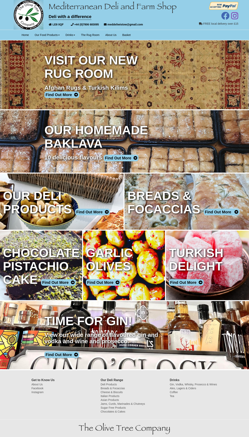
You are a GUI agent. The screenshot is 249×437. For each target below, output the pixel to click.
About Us (111, 34)
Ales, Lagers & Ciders (183, 388)
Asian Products (110, 399)
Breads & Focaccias (113, 388)
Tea (172, 396)
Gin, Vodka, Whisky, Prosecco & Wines (193, 384)
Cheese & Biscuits (112, 392)
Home (27, 34)
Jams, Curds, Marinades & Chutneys (123, 403)
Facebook (37, 388)
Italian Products (110, 396)
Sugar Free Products (113, 407)
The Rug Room (90, 34)
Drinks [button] (70, 34)
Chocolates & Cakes (113, 411)
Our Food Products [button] (47, 34)
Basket (126, 34)
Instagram (38, 392)
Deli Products (109, 384)
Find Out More (62, 95)
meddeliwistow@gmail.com (123, 24)
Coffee (174, 392)
